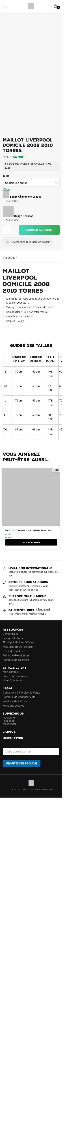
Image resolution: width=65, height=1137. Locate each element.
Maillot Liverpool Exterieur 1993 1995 (28, 530)
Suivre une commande (16, 676)
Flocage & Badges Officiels (19, 642)
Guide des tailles (13, 651)
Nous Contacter (12, 680)
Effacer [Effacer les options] (6, 189)
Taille (6, 175)
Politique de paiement (16, 659)
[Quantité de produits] (7, 230)
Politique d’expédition (16, 655)
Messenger (9, 724)
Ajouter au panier (39, 230)
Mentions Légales (13, 705)
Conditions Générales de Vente (21, 692)
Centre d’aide (10, 633)
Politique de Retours (15, 701)
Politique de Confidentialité (19, 696)
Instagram (9, 717)
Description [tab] (10, 257)
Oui (12, 201)
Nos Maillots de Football (18, 646)
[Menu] (8, 6)
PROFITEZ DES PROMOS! (21, 763)
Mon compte (10, 671)
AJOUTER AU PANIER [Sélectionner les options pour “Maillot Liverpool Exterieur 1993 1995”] (31, 542)
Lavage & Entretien (14, 638)
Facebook (9, 720)
